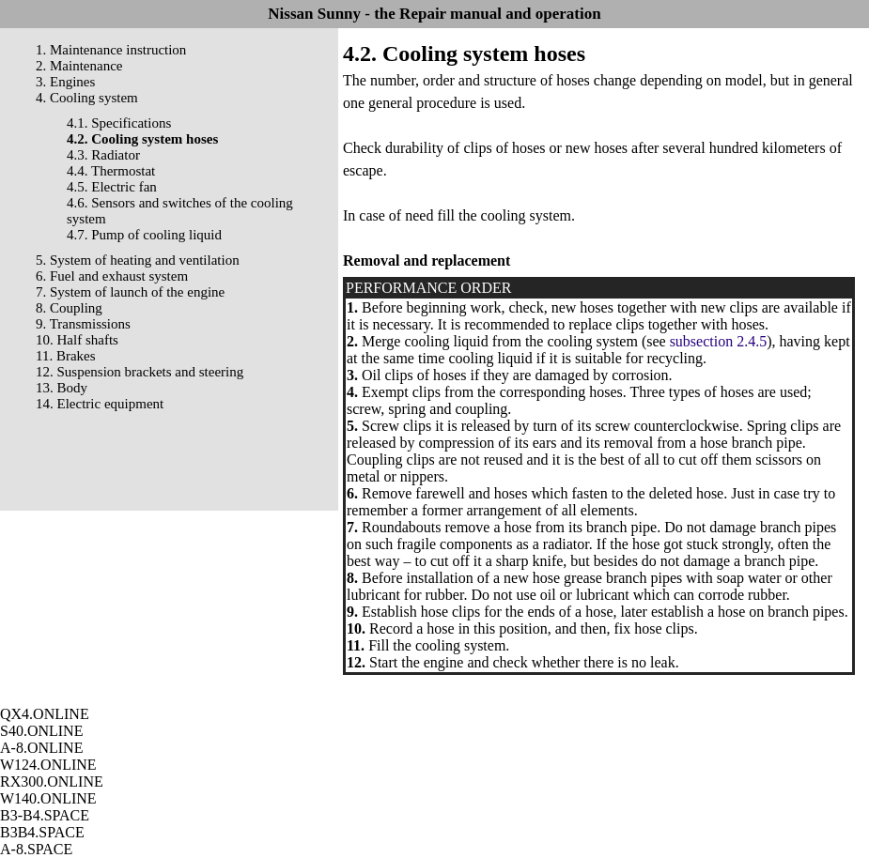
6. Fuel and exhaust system (112, 275)
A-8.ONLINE (41, 748)
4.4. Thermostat (111, 170)
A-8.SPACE (36, 849)
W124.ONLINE (48, 765)
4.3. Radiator (103, 154)
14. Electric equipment (99, 403)
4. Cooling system (87, 97)
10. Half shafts (77, 339)
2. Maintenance (79, 65)
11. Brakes (66, 355)
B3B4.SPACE (42, 832)
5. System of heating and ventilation (138, 260)
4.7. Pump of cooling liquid (144, 234)
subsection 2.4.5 (719, 341)
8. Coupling (69, 307)
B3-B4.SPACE (44, 815)
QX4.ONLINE (44, 714)
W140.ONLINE (48, 798)
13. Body (61, 387)
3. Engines (65, 81)
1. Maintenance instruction (111, 49)
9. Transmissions (83, 323)
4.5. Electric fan (112, 186)
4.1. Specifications (119, 122)
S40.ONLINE (41, 731)
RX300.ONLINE (51, 781)
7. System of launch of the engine (130, 291)
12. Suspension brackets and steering (139, 371)
